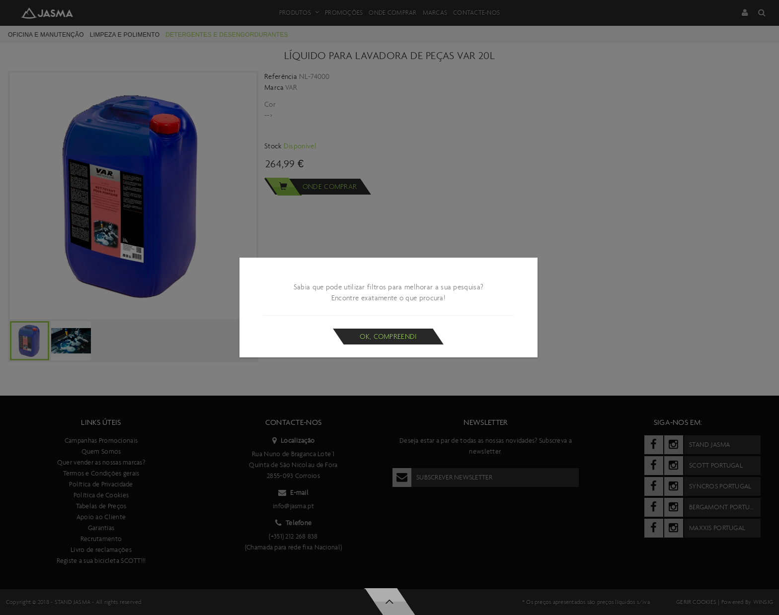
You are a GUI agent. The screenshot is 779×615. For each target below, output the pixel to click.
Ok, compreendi (388, 336)
